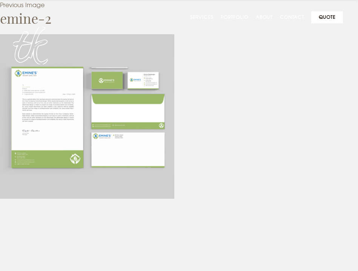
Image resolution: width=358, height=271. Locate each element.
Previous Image (22, 5)
